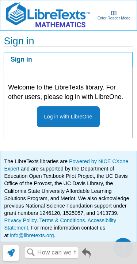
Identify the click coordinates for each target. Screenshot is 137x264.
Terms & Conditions (62, 220)
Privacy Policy (20, 220)
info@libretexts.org (31, 235)
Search (30, 252)
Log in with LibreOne (68, 117)
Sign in (21, 59)
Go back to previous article (86, 255)
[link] (11, 253)
